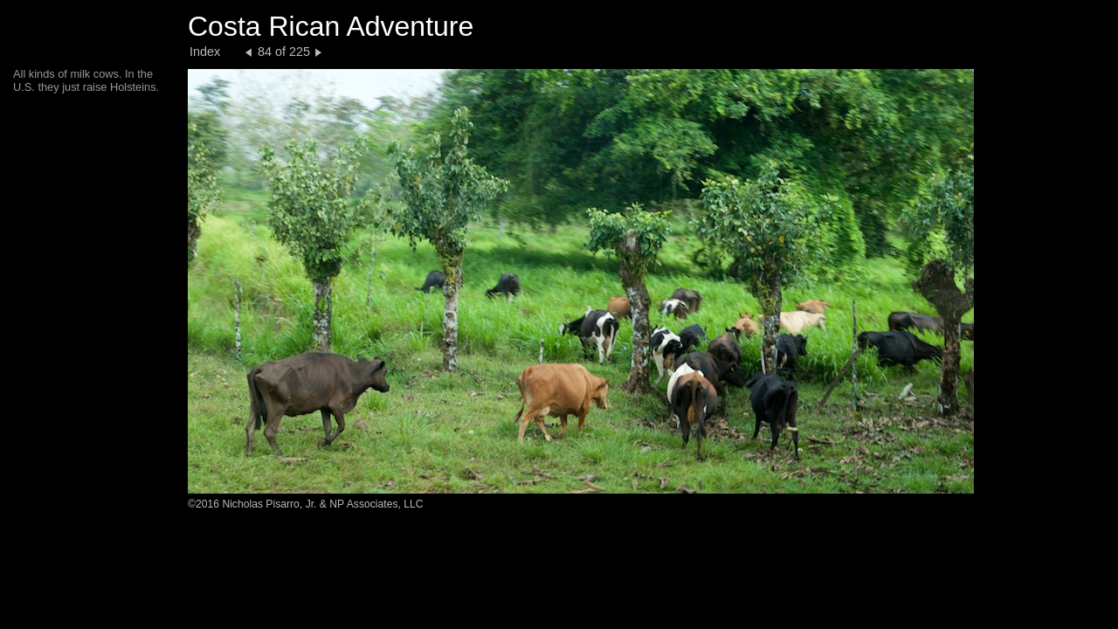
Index (205, 52)
